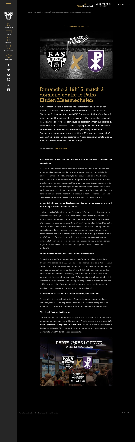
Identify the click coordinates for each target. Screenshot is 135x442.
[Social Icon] (8, 67)
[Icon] (8, 27)
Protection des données (26, 413)
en (118, 5)
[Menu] (8, 5)
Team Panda (63, 148)
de (123, 5)
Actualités (37, 12)
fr (120, 5)
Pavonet (130, 413)
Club (56, 148)
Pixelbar (124, 413)
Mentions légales (40, 413)
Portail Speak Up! (53, 413)
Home (30, 12)
